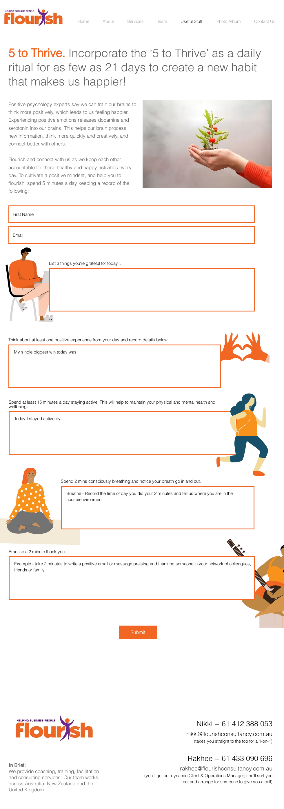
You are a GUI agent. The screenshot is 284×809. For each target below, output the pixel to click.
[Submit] (138, 632)
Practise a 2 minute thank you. (37, 551)
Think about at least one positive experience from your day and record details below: (88, 340)
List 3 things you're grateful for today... (85, 263)
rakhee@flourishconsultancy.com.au (226, 768)
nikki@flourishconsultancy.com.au (229, 733)
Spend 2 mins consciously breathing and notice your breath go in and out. (131, 481)
